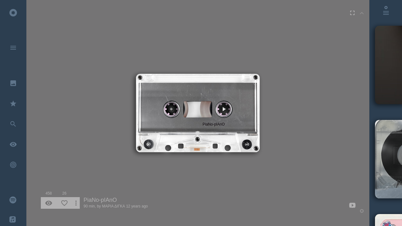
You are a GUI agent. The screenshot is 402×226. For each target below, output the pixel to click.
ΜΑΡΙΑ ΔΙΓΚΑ (113, 206)
